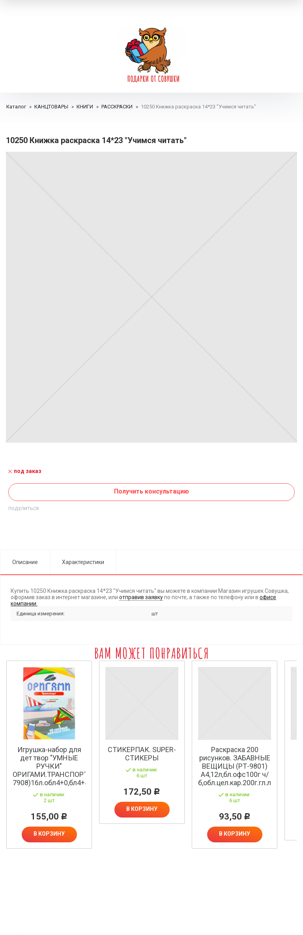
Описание (25, 562)
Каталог (16, 107)
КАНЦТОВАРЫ (51, 107)
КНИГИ (85, 107)
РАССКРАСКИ (117, 107)
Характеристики (83, 562)
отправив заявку (141, 597)
